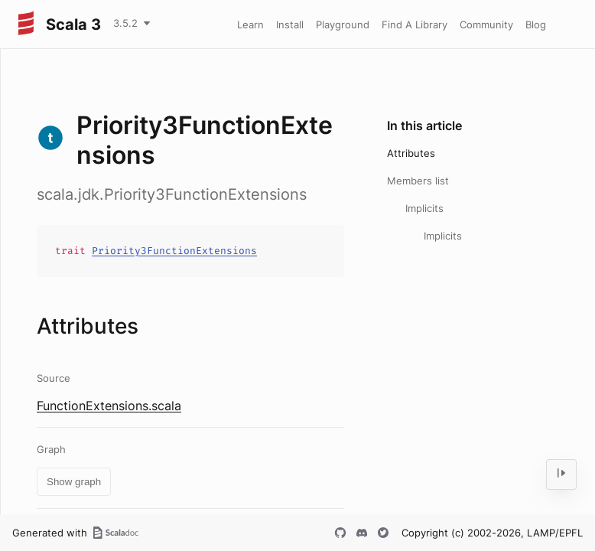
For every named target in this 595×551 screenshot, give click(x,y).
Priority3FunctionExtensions (174, 250)
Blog (535, 24)
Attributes (411, 153)
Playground (342, 24)
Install (290, 24)
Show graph (74, 481)
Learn (250, 24)
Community (486, 24)
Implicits (424, 208)
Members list (418, 180)
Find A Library (414, 24)
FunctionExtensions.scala (109, 405)
